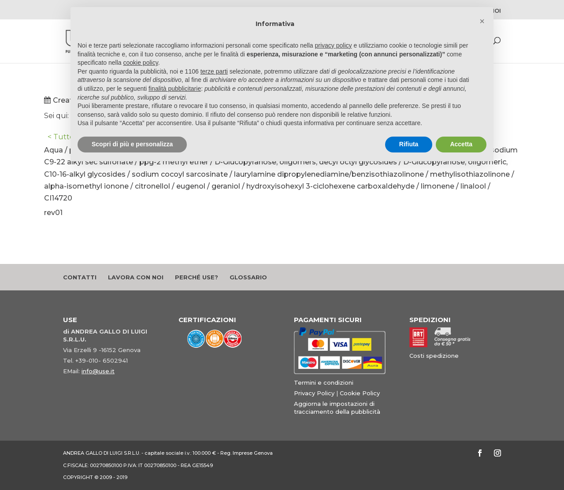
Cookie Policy (360, 393)
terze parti (214, 71)
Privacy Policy (314, 393)
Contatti (79, 277)
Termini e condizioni (323, 382)
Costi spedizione (434, 355)
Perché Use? (196, 277)
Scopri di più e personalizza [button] (132, 144)
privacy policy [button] (333, 45)
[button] (482, 21)
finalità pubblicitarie (174, 88)
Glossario (248, 277)
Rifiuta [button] (409, 144)
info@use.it (98, 371)
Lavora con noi (135, 277)
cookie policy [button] (140, 62)
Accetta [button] (461, 144)
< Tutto (61, 137)
